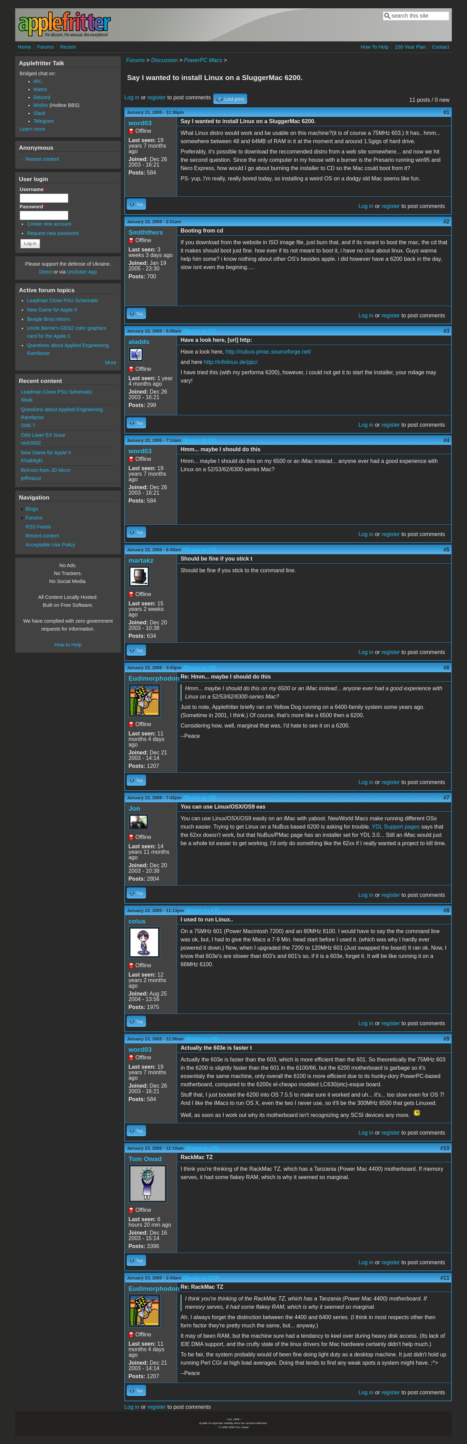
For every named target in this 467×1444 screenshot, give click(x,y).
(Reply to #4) (199, 550)
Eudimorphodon (153, 678)
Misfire (40, 105)
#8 (446, 910)
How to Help (68, 644)
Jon (134, 808)
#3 (446, 331)
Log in (131, 97)
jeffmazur (31, 478)
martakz (141, 560)
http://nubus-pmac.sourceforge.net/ (268, 352)
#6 (446, 668)
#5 (446, 550)
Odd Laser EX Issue (43, 435)
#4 (446, 440)
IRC (37, 81)
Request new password (53, 233)
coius (137, 921)
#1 (446, 112)
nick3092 (31, 443)
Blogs (32, 509)
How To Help (375, 47)
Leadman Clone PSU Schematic (62, 300)
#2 (446, 222)
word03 (140, 123)
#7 (446, 798)
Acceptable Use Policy (50, 544)
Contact (440, 47)
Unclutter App (82, 272)
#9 (446, 1039)
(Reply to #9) (201, 1148)
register (156, 97)
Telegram (43, 121)
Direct (45, 272)
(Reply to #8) (201, 1039)
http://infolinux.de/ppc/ (231, 362)
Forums (45, 47)
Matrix (40, 89)
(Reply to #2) (199, 331)
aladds (138, 341)
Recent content (42, 159)
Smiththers (145, 232)
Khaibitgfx (32, 460)
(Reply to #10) (201, 1278)
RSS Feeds (38, 527)
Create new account (49, 224)
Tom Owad (145, 1159)
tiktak (27, 400)
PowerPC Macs (203, 60)
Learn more (32, 129)
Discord (41, 97)
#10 (444, 1148)
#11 (444, 1278)
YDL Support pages (396, 827)
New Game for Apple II (52, 310)
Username (33, 189)
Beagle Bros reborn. (49, 319)
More (110, 362)
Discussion (164, 60)
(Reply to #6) (199, 798)
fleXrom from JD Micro (45, 470)
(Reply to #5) (199, 668)
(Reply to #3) (199, 440)
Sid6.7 (28, 425)
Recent (68, 47)
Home (24, 47)
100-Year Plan (410, 47)
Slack (39, 113)
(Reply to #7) (202, 910)
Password (33, 206)
